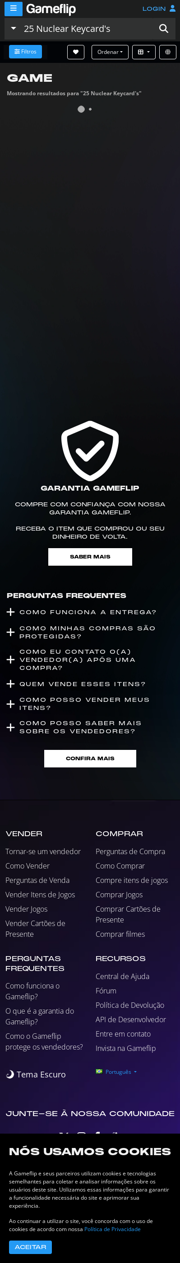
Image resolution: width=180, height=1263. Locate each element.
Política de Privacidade (112, 1229)
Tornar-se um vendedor (43, 851)
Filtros (25, 51)
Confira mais (90, 759)
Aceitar (30, 1247)
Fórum (106, 991)
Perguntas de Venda (37, 880)
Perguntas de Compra (130, 851)
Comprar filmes (120, 934)
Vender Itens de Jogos (40, 895)
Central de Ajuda (122, 976)
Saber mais (90, 557)
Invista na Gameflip (126, 1048)
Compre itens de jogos (132, 880)
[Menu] (14, 9)
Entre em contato (123, 1034)
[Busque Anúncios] (86, 29)
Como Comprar (120, 866)
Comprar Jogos (119, 895)
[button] (163, 29)
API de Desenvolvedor (131, 1019)
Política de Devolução (130, 1005)
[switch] (35, 1074)
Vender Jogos (26, 909)
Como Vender (27, 866)
